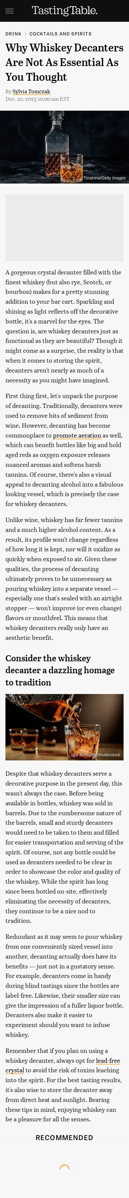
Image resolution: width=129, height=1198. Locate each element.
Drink (13, 33)
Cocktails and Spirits (61, 33)
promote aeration (77, 435)
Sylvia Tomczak (31, 91)
